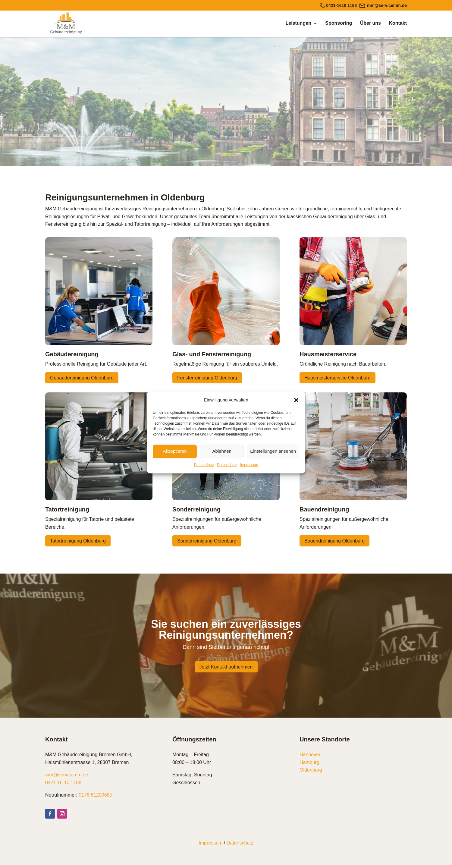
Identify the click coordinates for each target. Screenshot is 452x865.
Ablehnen (221, 451)
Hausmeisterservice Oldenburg (337, 377)
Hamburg (309, 762)
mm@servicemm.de (66, 774)
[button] (296, 400)
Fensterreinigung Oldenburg (207, 377)
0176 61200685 (95, 794)
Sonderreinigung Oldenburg (207, 540)
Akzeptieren (175, 451)
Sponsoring (338, 23)
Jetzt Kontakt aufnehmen (226, 666)
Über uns (370, 23)
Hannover (310, 754)
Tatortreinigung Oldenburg (78, 540)
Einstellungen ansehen (273, 451)
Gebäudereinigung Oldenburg (82, 377)
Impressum (249, 465)
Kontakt (398, 23)
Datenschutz (204, 465)
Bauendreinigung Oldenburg (334, 540)
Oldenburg (311, 769)
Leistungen (298, 23)
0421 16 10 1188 (63, 782)
